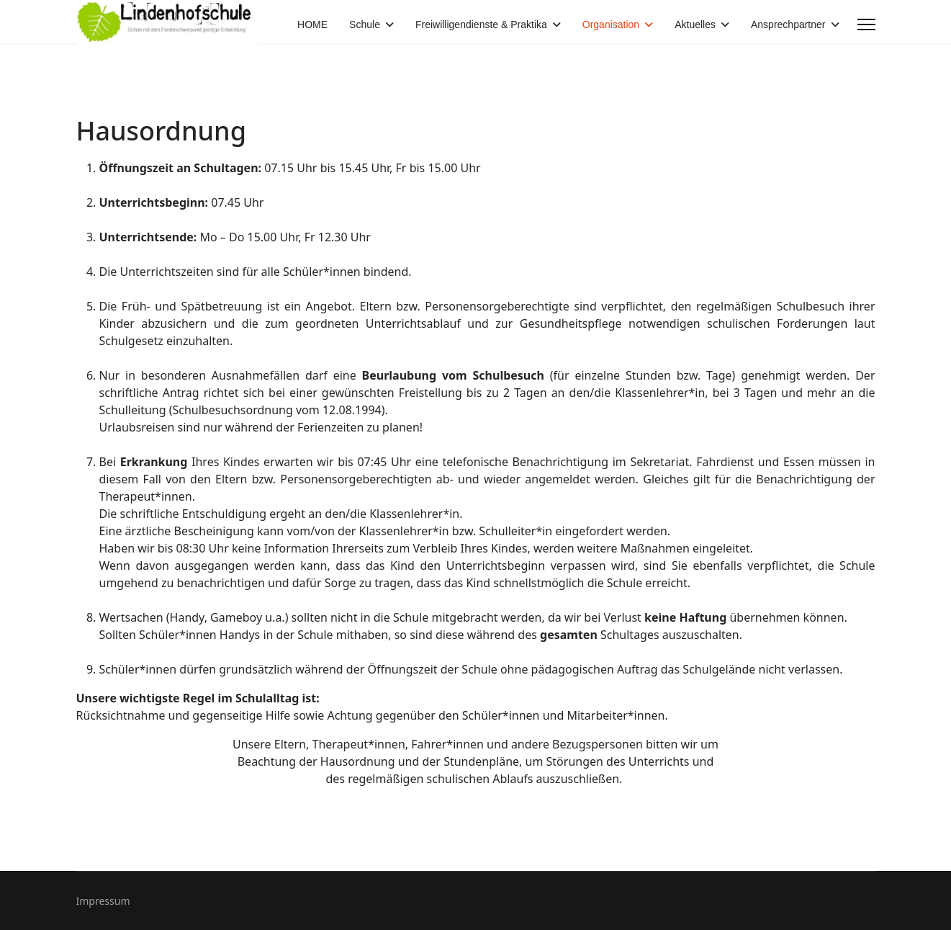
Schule (364, 24)
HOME (312, 24)
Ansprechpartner (788, 24)
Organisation (610, 24)
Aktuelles (695, 24)
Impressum (103, 901)
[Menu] (866, 24)
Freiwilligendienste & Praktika (481, 24)
